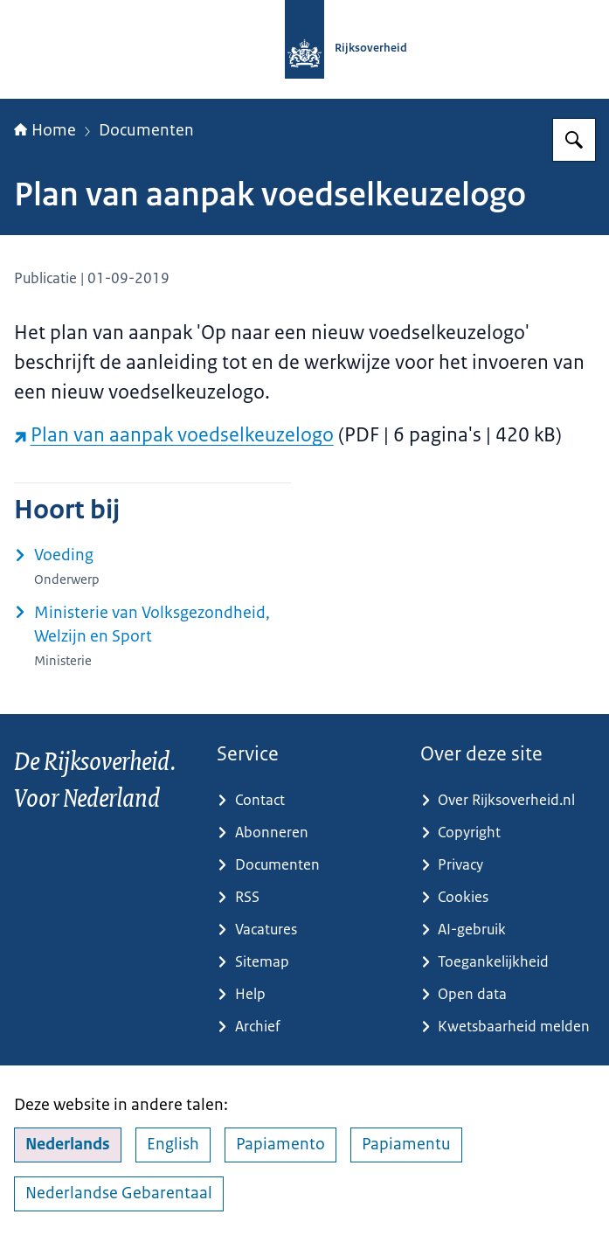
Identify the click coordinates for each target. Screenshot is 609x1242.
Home (45, 130)
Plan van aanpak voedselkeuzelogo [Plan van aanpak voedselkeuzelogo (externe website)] (174, 435)
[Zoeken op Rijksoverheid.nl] (574, 140)
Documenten (146, 130)
